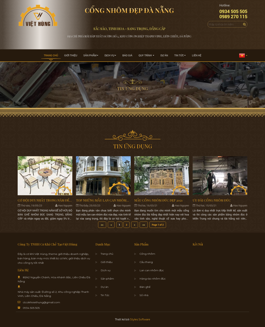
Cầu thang (146, 262)
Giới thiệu (70, 55)
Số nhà (143, 295)
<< (102, 224)
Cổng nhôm (147, 253)
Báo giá (127, 55)
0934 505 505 (31, 308)
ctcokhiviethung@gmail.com (41, 302)
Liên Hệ (196, 55)
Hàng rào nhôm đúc (152, 278)
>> (143, 224)
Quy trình (146, 55)
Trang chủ (51, 55)
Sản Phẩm (90, 55)
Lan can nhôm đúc (151, 270)
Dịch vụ (105, 270)
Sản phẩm (107, 278)
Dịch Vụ (110, 55)
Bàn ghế (144, 287)
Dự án (164, 55)
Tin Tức (180, 55)
